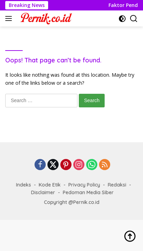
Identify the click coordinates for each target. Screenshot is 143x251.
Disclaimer (43, 192)
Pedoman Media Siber (88, 192)
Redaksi (117, 185)
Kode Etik (50, 185)
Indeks (23, 185)
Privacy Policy (84, 185)
